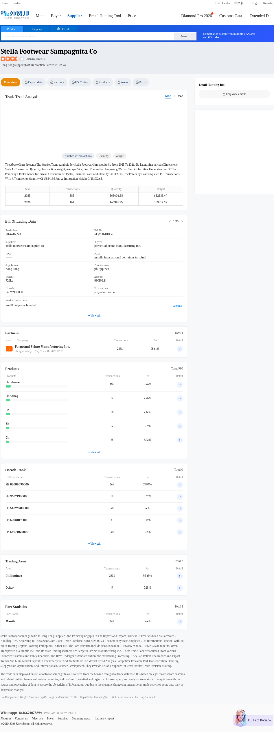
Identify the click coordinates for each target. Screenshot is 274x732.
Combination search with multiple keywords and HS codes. (229, 35)
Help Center (222, 3)
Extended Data (262, 16)
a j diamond (148, 697)
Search (185, 36)
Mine (40, 16)
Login (255, 3)
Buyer (56, 16)
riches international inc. (125, 697)
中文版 (239, 3)
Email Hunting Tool (105, 16)
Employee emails (234, 94)
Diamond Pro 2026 (196, 16)
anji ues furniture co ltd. (63, 697)
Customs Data (230, 16)
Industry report (104, 718)
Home (4, 3)
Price (132, 16)
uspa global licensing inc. (94, 697)
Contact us (21, 718)
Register (268, 3)
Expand (177, 305)
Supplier (74, 16)
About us (6, 718)
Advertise (37, 718)
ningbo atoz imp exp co (33, 697)
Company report (81, 718)
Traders (16, 3)
